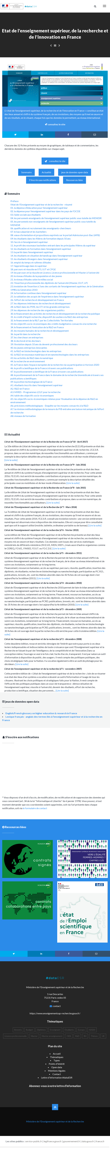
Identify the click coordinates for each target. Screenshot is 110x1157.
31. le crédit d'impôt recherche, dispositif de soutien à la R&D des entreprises (49, 316)
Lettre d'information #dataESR (56, 1077)
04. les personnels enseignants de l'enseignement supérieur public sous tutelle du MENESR (56, 218)
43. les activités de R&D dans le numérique (31, 358)
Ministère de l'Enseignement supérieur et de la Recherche (55, 1121)
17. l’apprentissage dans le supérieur (28, 265)
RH (85, 1036)
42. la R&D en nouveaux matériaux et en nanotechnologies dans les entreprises (49, 354)
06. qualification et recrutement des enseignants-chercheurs (40, 228)
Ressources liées (74, 180)
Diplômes (41, 1029)
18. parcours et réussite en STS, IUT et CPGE (33, 269)
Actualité (46, 172)
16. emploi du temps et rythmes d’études (30, 262)
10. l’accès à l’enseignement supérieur (29, 242)
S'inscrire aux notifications (42, 180)
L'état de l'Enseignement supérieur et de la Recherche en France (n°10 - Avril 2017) (46, 441)
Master (34, 1036)
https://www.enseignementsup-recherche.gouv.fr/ (55, 1013)
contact (57, 1006)
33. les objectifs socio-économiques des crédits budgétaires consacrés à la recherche (53, 323)
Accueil (57, 1053)
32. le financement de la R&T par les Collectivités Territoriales (41, 320)
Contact (56, 1074)
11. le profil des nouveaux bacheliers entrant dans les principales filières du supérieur (53, 245)
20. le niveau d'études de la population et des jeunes (36, 276)
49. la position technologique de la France (31, 381)
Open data (56, 1067)
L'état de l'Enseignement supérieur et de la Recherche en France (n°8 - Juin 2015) (45, 487)
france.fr (100, 1141)
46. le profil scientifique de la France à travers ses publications (41, 368)
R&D (77, 1036)
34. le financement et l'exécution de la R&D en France (37, 327)
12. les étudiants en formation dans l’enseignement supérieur (40, 248)
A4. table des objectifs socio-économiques (32, 395)
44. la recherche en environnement (27, 361)
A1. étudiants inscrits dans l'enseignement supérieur (36, 385)
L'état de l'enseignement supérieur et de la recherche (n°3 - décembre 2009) (43, 609)
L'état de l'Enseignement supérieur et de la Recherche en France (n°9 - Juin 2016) (45, 464)
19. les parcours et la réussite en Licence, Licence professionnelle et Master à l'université (54, 272)
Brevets (18, 1029)
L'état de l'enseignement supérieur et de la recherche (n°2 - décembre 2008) (43, 639)
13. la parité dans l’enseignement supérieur (31, 252)
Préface (14, 201)
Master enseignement (52, 1036)
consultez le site (55, 161)
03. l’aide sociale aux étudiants (25, 214)
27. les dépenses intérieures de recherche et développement (40, 303)
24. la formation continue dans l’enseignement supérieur (38, 293)
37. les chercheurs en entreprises (26, 337)
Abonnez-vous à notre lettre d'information (55, 1086)
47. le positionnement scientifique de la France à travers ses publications (46, 371)
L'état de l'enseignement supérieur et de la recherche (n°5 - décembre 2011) (43, 553)
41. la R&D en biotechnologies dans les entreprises (35, 351)
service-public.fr (33, 1141)
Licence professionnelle (16, 1036)
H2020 (92, 1029)
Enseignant (55, 1029)
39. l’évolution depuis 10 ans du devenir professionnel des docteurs (44, 344)
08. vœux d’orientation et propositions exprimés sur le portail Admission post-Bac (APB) (55, 235)
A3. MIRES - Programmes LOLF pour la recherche (35, 392)
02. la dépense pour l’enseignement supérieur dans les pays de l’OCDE (45, 211)
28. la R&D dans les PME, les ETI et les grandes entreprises (40, 306)
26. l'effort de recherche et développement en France (37, 299)
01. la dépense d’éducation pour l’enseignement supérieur (39, 207)
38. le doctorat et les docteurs (25, 340)
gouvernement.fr (71, 1141)
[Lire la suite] (10, 460)
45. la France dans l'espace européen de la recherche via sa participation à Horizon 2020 (54, 364)
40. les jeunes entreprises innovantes (28, 347)
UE (103, 1036)
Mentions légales (56, 1070)
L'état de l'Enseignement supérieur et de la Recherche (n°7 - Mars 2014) (40, 507)
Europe (81, 1029)
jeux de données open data (74, 172)
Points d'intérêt (57, 1063)
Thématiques (56, 1057)
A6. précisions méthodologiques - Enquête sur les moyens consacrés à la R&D (49, 405)
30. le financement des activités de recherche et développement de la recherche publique (55, 313)
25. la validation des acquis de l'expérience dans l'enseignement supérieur (47, 296)
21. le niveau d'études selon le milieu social (31, 279)
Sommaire (26, 172)
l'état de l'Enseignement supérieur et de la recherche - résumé (41, 204)
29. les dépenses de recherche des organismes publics (37, 310)
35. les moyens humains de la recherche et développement (39, 330)
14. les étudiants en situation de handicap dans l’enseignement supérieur (46, 255)
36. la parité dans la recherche (25, 334)
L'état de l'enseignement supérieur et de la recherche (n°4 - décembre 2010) (43, 583)
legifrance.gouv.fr (53, 1141)
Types (57, 1060)
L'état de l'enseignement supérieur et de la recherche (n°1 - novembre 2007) (43, 669)
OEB (69, 1036)
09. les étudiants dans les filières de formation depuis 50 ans (40, 238)
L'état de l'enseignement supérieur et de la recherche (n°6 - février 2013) (41, 530)
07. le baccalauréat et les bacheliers (28, 231)
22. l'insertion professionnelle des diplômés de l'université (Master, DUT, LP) (49, 282)
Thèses (94, 1036)
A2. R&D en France (20, 388)
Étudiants (69, 1029)
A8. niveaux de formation (23, 415)
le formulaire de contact (35, 808)
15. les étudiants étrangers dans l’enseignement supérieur (39, 259)
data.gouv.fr (88, 1141)
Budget (29, 1029)
